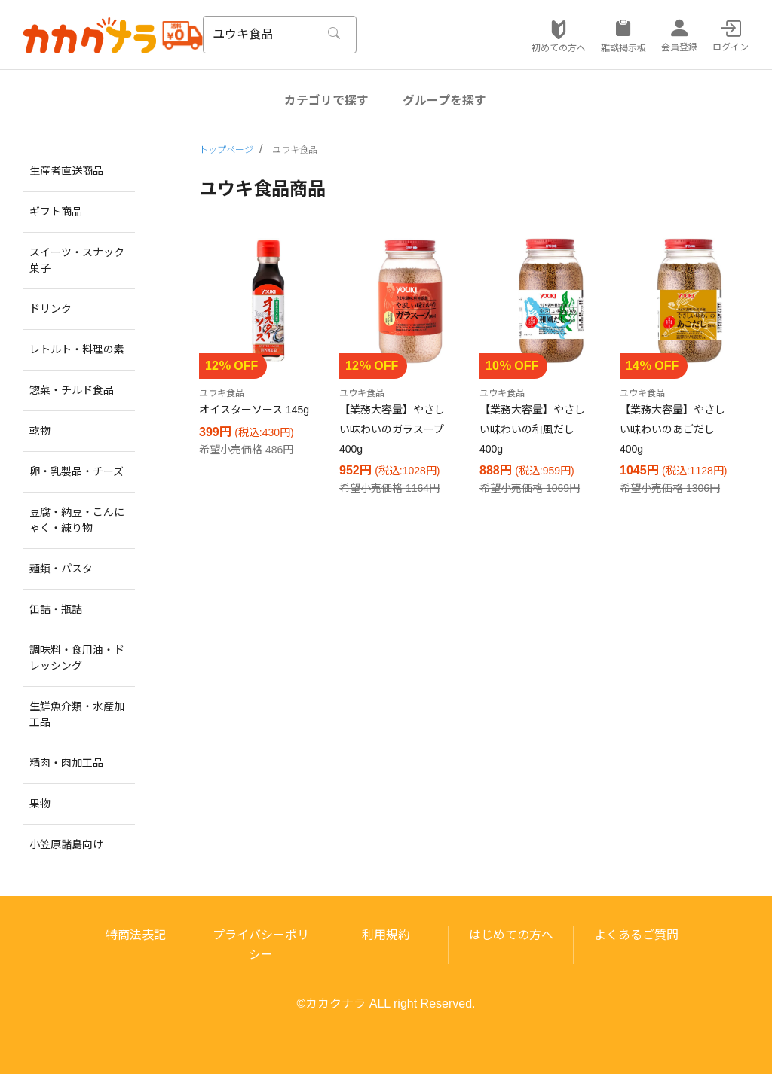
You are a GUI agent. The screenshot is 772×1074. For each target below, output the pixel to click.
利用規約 (386, 935)
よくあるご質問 (636, 935)
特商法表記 (136, 935)
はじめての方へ (511, 935)
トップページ (226, 150)
